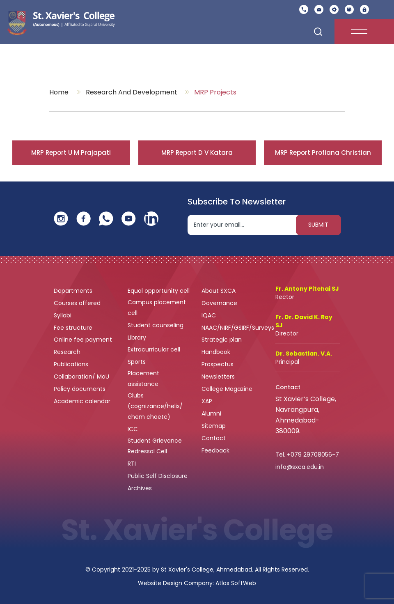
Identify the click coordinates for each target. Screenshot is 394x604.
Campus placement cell (157, 307)
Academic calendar (83, 401)
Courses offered (78, 303)
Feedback (216, 450)
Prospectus (218, 364)
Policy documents (80, 389)
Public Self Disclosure (158, 476)
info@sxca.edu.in (299, 467)
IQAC (210, 315)
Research (67, 352)
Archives (140, 488)
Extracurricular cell (155, 349)
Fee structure (74, 328)
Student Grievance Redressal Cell (155, 445)
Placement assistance (144, 378)
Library (138, 337)
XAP (207, 401)
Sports (137, 362)
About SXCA (219, 291)
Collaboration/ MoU (82, 376)
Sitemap (214, 426)
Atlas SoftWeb (235, 583)
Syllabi (63, 315)
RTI (132, 463)
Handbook (216, 352)
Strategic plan (222, 339)
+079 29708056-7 (313, 454)
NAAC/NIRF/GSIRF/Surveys (238, 328)
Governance (220, 303)
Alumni (211, 413)
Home (59, 92)
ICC (133, 429)
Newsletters (218, 376)
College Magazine (228, 389)
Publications (72, 364)
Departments (74, 291)
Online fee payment (84, 339)
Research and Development (131, 92)
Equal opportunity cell (159, 291)
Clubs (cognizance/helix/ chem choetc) (155, 406)
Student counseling (156, 325)
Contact (214, 438)
